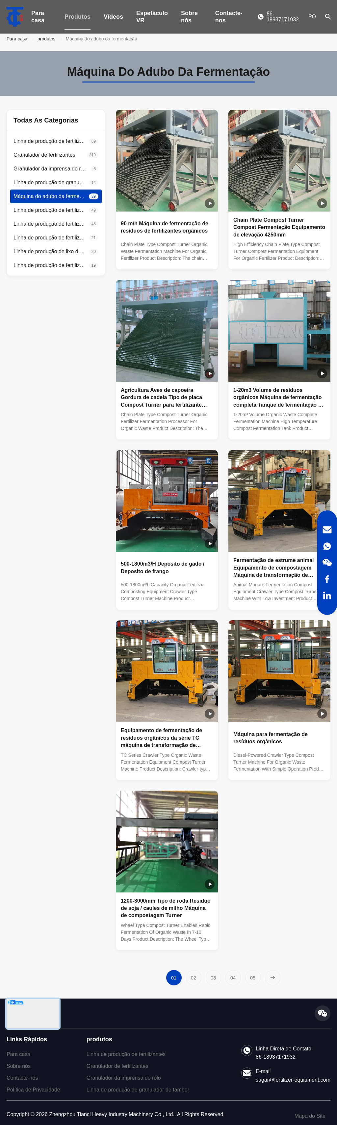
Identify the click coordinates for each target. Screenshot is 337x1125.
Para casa (37, 17)
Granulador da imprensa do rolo (124, 1078)
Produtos (78, 16)
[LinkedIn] (327, 595)
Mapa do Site (310, 1116)
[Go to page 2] (193, 977)
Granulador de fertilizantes (117, 1066)
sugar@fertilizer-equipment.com (293, 1080)
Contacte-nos (229, 17)
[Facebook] (327, 579)
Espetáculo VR (152, 17)
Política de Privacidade (33, 1089)
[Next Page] (272, 977)
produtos (46, 38)
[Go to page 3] (213, 977)
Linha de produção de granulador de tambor (138, 1089)
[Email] (327, 529)
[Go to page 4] (233, 977)
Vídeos (113, 16)
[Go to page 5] (253, 977)
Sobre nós (189, 17)
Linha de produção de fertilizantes (126, 1054)
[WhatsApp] (327, 546)
